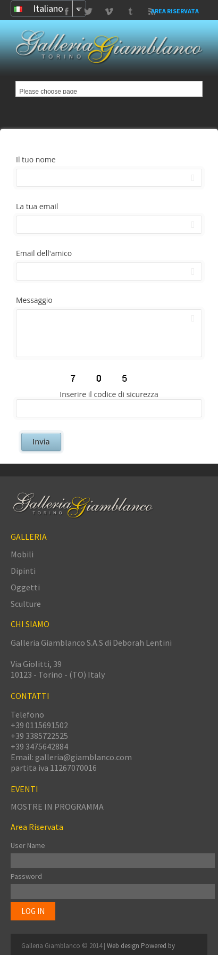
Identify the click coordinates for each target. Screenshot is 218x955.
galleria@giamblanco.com (83, 757)
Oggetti (25, 587)
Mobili (22, 554)
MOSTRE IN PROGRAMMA (57, 806)
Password (26, 876)
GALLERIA (29, 536)
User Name (28, 845)
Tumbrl (109, 11)
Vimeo (87, 11)
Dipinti (23, 570)
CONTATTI (30, 695)
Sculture (26, 603)
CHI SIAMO (30, 624)
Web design (124, 945)
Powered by (158, 945)
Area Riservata (175, 11)
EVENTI (24, 789)
